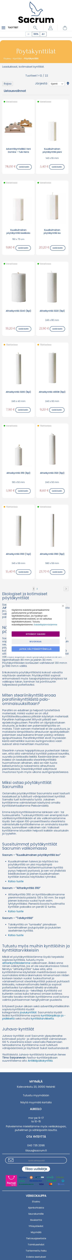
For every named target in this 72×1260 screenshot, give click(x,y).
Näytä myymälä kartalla (36, 1102)
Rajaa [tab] (7, 83)
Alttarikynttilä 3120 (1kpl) (52, 473)
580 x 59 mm (52, 563)
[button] (50, 27)
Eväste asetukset (36, 1257)
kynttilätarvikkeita (42, 1018)
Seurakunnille (36, 1214)
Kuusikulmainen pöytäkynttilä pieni (52, 150)
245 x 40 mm (18, 401)
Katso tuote (15, 881)
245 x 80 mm (52, 320)
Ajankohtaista (36, 1207)
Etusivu (8, 58)
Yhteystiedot (36, 1226)
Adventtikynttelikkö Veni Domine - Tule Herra (18, 150)
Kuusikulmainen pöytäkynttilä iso (52, 232)
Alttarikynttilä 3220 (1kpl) (52, 310)
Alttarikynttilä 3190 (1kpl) (52, 554)
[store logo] (36, 10)
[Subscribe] (36, 1169)
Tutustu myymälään (36, 1095)
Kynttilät (17, 58)
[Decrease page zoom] (29, 34)
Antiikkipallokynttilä (40, 1060)
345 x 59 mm (18, 563)
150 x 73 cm (18, 239)
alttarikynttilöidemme (16, 963)
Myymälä (36, 1232)
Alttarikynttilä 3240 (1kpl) (18, 310)
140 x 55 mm (52, 158)
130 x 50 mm (18, 482)
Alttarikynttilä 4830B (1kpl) (52, 391)
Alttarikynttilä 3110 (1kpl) (18, 473)
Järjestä (41, 83)
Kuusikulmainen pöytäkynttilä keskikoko (18, 232)
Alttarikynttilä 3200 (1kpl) (18, 391)
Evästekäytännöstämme (45, 624)
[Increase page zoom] (43, 34)
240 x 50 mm (52, 482)
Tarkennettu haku (36, 1250)
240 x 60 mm (52, 401)
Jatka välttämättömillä (35, 649)
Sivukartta (36, 1220)
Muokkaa (36, 641)
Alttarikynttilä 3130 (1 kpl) (18, 554)
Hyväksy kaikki (36, 634)
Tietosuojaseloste (36, 1238)
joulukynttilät (28, 1012)
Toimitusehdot (36, 1244)
